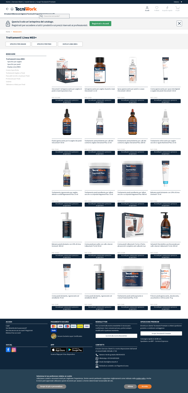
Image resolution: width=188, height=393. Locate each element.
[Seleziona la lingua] (178, 2)
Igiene (30, 14)
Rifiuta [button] (130, 386)
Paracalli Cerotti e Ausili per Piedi (17, 76)
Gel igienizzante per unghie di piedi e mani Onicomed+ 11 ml (100, 90)
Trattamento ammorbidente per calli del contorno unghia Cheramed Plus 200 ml (132, 142)
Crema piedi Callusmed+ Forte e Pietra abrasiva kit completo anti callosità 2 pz (132, 245)
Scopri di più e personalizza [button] (51, 386)
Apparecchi (61, 14)
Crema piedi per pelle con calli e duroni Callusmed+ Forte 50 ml (98, 245)
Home (8, 2)
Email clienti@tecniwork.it (107, 362)
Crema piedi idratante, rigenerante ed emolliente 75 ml (65, 297)
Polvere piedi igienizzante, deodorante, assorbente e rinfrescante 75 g (164, 297)
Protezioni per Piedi (13, 79)
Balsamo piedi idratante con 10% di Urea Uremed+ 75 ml (164, 193)
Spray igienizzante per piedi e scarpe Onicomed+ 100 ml (131, 90)
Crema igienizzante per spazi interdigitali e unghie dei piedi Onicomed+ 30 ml (165, 90)
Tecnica (38, 14)
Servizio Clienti (17, 2)
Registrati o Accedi (101, 23)
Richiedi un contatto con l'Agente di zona (112, 366)
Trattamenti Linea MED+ (15, 59)
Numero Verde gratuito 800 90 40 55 (110, 355)
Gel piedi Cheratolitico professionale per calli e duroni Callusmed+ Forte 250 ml (165, 245)
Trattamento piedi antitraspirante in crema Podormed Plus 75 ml (130, 297)
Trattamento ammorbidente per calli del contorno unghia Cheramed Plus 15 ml (99, 142)
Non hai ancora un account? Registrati (19, 330)
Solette (8, 82)
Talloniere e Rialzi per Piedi (15, 84)
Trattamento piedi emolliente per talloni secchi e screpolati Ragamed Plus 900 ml (132, 193)
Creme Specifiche (12, 70)
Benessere (21, 14)
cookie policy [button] (141, 378)
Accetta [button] (145, 386)
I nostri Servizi (29, 2)
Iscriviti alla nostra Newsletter (116, 336)
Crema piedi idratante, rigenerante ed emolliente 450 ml (98, 297)
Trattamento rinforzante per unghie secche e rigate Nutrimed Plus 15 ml (163, 142)
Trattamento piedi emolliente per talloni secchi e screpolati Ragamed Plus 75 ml (99, 193)
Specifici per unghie (14, 62)
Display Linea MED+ (14, 67)
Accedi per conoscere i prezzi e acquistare (67, 101)
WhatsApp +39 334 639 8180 (107, 358)
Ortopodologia (49, 14)
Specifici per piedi (14, 64)
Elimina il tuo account (13, 333)
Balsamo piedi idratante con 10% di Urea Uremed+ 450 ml (66, 245)
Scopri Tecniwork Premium (46, 2)
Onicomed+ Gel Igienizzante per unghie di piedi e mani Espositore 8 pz (67, 90)
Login (8, 326)
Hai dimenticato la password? (16, 328)
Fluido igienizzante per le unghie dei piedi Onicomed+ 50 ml (67, 142)
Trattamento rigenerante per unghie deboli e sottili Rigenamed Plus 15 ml (65, 193)
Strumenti (10, 14)
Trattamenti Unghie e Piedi (15, 73)
